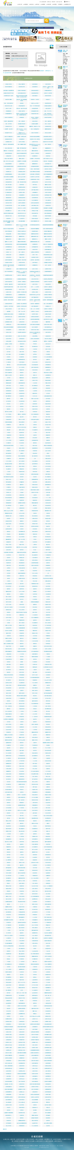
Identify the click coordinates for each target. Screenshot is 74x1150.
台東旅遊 (31, 4)
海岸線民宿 (48, 24)
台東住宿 (19, 4)
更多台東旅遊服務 (64, 340)
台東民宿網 (7, 3)
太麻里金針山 (48, 70)
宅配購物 (60, 4)
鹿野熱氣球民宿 (29, 24)
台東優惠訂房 (67, 4)
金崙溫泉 (42, 70)
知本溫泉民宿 (58, 24)
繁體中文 (67, 1)
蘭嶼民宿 (38, 24)
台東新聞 (48, 4)
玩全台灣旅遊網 (43, 1)
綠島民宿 (23, 24)
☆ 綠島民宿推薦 (32, 27)
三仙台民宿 (53, 24)
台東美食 (37, 4)
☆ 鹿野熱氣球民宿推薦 (49, 27)
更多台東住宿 (63, 165)
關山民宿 (34, 24)
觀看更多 (5, 1129)
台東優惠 (42, 4)
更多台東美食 (63, 214)
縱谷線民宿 (43, 24)
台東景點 (54, 4)
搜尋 (46, 21)
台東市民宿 (18, 24)
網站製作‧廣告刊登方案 (57, 1)
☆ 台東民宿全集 (39, 27)
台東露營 (25, 4)
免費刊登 (49, 1)
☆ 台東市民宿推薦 (24, 27)
